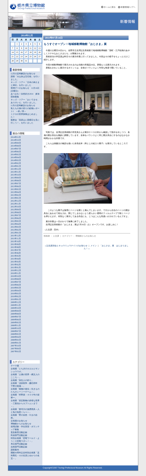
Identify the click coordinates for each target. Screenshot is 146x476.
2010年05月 (16, 288)
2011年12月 (16, 235)
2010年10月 (16, 276)
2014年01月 (16, 166)
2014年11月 (16, 137)
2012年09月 (16, 209)
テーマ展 (15, 366)
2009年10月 (16, 308)
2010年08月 (16, 279)
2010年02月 (16, 296)
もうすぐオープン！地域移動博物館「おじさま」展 (75, 44)
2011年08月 (16, 247)
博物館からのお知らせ (21, 424)
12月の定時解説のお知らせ (23, 73)
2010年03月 (16, 293)
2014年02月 (16, 163)
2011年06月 (16, 253)
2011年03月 (16, 261)
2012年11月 (16, 204)
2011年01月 (16, 267)
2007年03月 (16, 351)
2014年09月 (16, 143)
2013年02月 (16, 195)
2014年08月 (16, 146)
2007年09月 (16, 348)
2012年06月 (16, 218)
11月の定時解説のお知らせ (23, 105)
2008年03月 (16, 340)
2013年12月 (16, 169)
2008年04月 (16, 337)
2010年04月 (16, 290)
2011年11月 (16, 238)
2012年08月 (16, 212)
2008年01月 (16, 343)
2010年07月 (16, 282)
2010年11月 (16, 273)
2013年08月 (16, 180)
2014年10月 (16, 140)
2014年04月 (16, 157)
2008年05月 (16, 334)
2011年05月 (16, 256)
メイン (94, 245)
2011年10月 (16, 241)
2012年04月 (16, 224)
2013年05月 (16, 189)
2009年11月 (16, 305)
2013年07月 (16, 183)
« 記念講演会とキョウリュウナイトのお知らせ (66, 245)
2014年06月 (16, 151)
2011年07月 (16, 250)
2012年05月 (16, 221)
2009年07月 (16, 317)
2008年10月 (16, 328)
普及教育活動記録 (19, 432)
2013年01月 (16, 198)
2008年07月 (16, 331)
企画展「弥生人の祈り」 (22, 380)
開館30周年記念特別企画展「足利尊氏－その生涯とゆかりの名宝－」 (25, 455)
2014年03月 (16, 160)
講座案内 (15, 450)
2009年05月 (16, 322)
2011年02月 (16, 264)
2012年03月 (16, 227)
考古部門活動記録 (19, 444)
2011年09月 (16, 244)
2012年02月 (16, 230)
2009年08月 (16, 314)
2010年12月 (16, 270)
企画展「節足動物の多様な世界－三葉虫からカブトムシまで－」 (25, 403)
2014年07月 (16, 149)
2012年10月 (16, 206)
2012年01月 (16, 233)
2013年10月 (16, 175)
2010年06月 (16, 285)
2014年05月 (16, 154)
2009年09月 (16, 311)
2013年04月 (16, 192)
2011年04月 (16, 259)
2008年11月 (16, 325)
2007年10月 (16, 345)
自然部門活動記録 (19, 447)
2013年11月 (16, 172)
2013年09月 (16, 177)
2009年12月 (16, 302)
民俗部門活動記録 (19, 435)
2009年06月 (16, 319)
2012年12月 (16, 201)
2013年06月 (16, 186)
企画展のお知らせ (19, 421)
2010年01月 (16, 299)
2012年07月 (16, 215)
